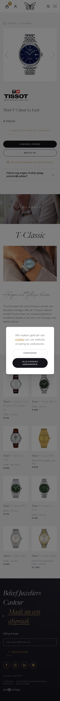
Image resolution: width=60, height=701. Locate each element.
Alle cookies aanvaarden (30, 362)
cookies (19, 339)
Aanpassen (30, 353)
